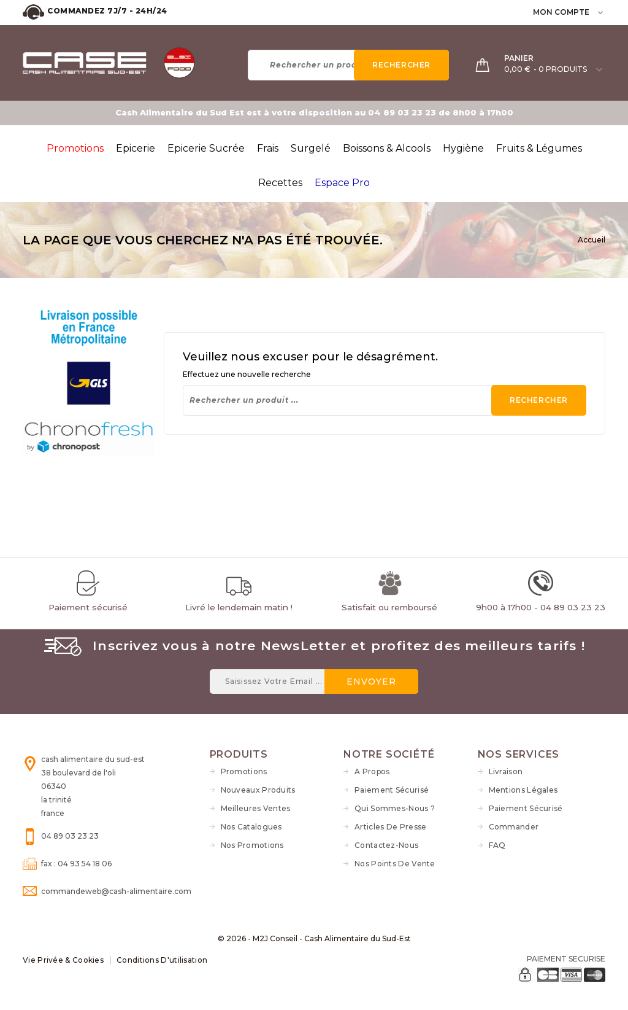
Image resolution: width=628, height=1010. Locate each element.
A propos (371, 771)
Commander (514, 826)
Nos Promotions (252, 845)
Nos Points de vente (394, 863)
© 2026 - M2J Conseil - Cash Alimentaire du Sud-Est (314, 938)
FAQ (497, 845)
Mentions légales (523, 789)
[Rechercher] (348, 65)
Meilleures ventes (256, 808)
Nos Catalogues (251, 826)
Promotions (244, 771)
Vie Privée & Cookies (63, 960)
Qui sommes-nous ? (394, 808)
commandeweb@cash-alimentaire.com (116, 891)
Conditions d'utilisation (162, 960)
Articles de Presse (390, 826)
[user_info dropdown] (601, 12)
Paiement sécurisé (391, 789)
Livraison (506, 771)
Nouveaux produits (258, 789)
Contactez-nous (386, 845)
